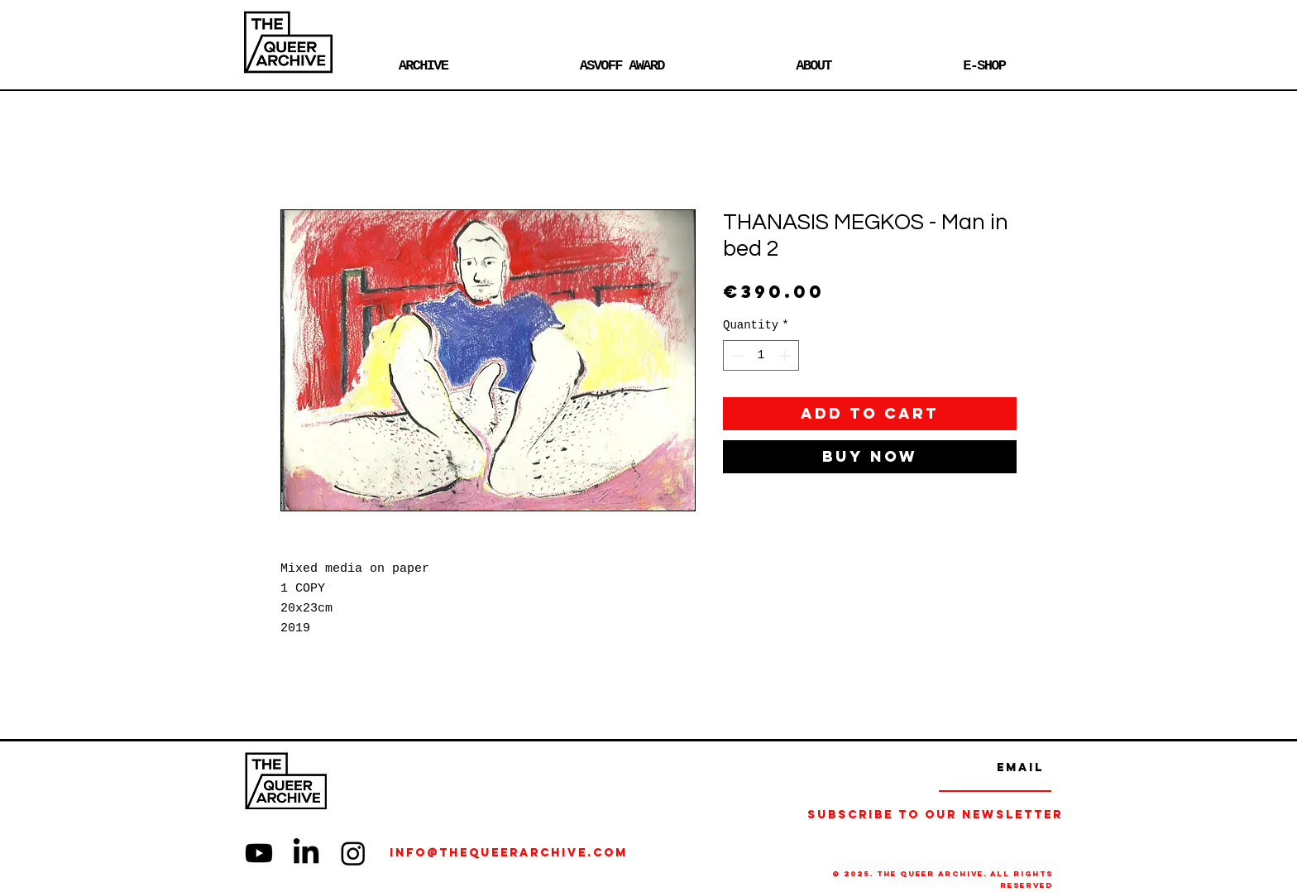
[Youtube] (259, 853)
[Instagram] (353, 853)
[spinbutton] (761, 355)
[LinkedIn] (306, 853)
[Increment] (786, 355)
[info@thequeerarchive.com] (564, 853)
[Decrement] (735, 355)
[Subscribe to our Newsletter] (935, 815)
